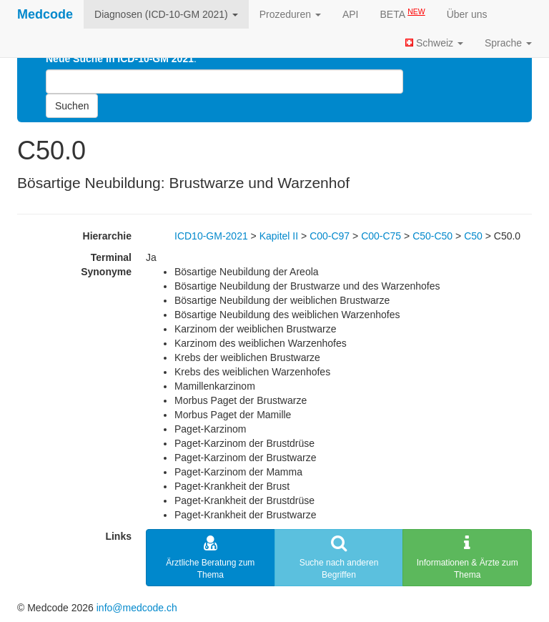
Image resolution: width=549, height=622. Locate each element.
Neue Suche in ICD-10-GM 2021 (120, 58)
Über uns (467, 14)
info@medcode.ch (137, 607)
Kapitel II (278, 236)
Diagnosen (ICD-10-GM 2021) (166, 14)
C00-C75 (381, 236)
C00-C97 (330, 236)
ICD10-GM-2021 (211, 236)
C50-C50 (432, 236)
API (350, 14)
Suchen (72, 106)
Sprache (508, 43)
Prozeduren (290, 14)
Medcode (45, 14)
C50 (473, 236)
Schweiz (434, 43)
